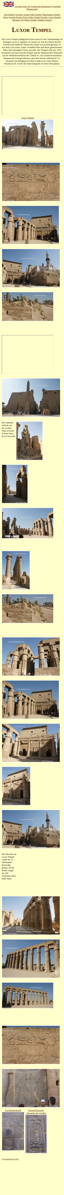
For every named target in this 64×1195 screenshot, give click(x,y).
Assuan (26, 14)
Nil (22, 20)
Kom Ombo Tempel (32, 17)
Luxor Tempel (54, 17)
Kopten (44, 17)
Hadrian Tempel (44, 20)
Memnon (16, 20)
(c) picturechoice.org (8, 1159)
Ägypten (19, 14)
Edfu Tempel (36, 14)
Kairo (5, 17)
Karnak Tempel (15, 17)
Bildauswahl (32, 9)
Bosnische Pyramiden (51, 6)
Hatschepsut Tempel (51, 14)
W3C (17, 1159)
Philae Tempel (30, 20)
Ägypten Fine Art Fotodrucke (28, 6)
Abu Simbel (9, 14)
